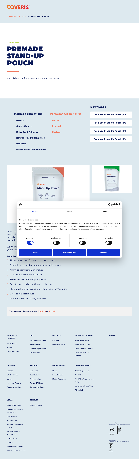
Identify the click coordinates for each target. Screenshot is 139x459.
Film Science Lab (82, 341)
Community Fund (37, 387)
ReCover (55, 341)
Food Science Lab (82, 345)
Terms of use (12, 420)
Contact (34, 400)
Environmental (36, 345)
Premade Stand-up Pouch (38, 17)
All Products (12, 343)
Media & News (58, 366)
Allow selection (69, 252)
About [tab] (104, 212)
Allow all (103, 252)
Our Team (34, 371)
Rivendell (79, 390)
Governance (35, 353)
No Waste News (58, 345)
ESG (31, 335)
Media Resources (59, 379)
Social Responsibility (38, 349)
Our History (34, 375)
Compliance (12, 438)
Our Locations (36, 405)
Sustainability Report (38, 341)
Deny (35, 252)
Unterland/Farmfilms (84, 386)
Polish (52, 311)
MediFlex (79, 375)
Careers (11, 366)
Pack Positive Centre (84, 349)
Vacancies (11, 371)
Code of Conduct (14, 405)
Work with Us (12, 375)
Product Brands (13, 352)
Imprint (10, 443)
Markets (10, 348)
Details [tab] (69, 212)
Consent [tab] (34, 212)
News (54, 371)
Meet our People (14, 383)
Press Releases (58, 375)
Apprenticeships (13, 387)
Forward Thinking (84, 335)
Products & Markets (17, 17)
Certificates (12, 416)
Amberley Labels (82, 371)
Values (9, 379)
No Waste (56, 335)
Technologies (35, 379)
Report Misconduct (15, 447)
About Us (34, 366)
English (42, 311)
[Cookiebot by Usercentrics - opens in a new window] (110, 205)
